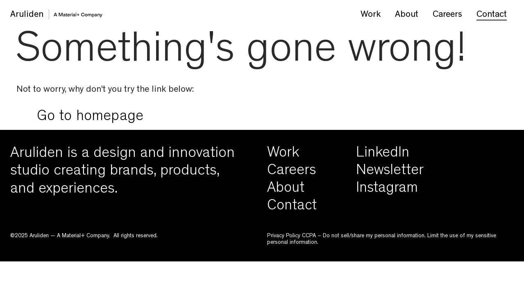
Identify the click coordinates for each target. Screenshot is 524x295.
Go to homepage (90, 117)
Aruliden (26, 15)
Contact (491, 15)
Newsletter (390, 171)
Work (371, 15)
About (406, 15)
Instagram (387, 189)
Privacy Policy (283, 236)
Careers (447, 15)
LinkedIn (382, 154)
